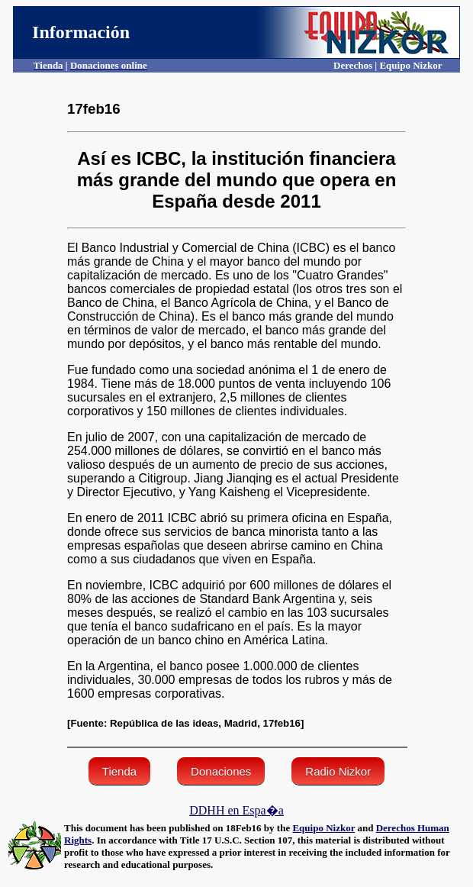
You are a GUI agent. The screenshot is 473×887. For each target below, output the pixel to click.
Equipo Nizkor (323, 828)
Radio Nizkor (338, 771)
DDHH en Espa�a (236, 810)
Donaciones (221, 771)
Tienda (119, 771)
